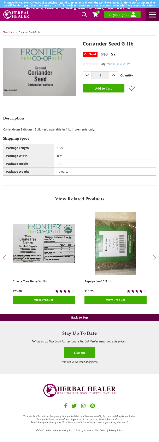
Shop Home (8, 32)
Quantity (126, 75)
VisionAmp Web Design (95, 430)
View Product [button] (43, 300)
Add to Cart (103, 88)
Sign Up (79, 353)
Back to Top (79, 317)
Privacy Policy (116, 430)
